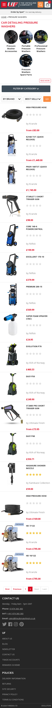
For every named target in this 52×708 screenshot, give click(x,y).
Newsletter (8, 649)
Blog (5, 644)
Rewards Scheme (11, 665)
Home (3, 17)
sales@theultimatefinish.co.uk (22, 618)
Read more (45, 80)
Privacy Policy (9, 694)
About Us (7, 638)
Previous (17, 589)
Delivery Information (14, 678)
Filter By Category (26, 88)
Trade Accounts (11, 659)
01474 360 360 (16, 608)
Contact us (8, 654)
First (7, 589)
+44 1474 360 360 (15, 613)
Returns (6, 683)
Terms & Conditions (13, 699)
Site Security (9, 689)
